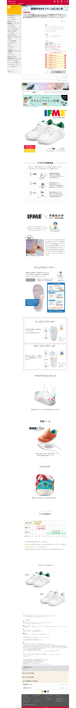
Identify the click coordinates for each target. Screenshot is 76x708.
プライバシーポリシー (11, 54)
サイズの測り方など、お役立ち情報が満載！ (45, 106)
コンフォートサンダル (44, 5)
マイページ (35, 698)
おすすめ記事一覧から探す (12, 35)
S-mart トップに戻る (64, 75)
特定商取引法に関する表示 (12, 56)
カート (35, 696)
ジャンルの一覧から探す (12, 27)
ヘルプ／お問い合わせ (11, 42)
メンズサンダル (37, 5)
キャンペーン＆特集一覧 (12, 19)
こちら (34, 704)
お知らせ (9, 44)
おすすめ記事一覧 (36, 695)
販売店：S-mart (63, 21)
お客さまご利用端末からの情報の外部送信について (61, 699)
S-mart (24, 669)
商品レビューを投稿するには (62, 80)
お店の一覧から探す (11, 24)
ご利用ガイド (10, 38)
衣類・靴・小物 (29, 5)
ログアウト (11, 71)
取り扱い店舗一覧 (26, 701)
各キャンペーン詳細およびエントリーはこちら (53, 47)
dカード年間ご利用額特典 (12, 40)
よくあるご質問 (10, 46)
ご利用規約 (9, 52)
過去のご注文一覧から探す (12, 31)
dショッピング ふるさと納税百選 (13, 62)
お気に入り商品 (25, 696)
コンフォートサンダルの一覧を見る (61, 77)
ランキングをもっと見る (63, 684)
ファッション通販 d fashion (12, 66)
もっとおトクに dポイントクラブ (13, 64)
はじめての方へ (10, 48)
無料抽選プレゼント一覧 (12, 21)
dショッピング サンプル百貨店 (13, 60)
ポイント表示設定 (36, 700)
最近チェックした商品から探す (13, 29)
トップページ (24, 5)
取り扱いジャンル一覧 (26, 700)
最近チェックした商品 (26, 698)
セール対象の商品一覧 (11, 17)
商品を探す (25, 695)
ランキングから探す (11, 33)
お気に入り (47, 72)
